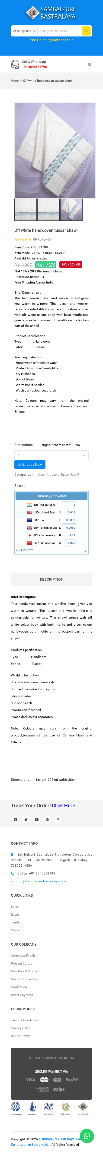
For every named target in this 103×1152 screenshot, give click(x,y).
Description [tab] (51, 579)
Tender (16, 922)
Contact (17, 930)
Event (15, 914)
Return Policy (20, 1036)
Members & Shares (24, 971)
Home (15, 80)
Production (19, 987)
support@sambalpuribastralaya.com (39, 881)
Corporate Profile (23, 955)
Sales (15, 906)
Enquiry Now (30, 465)
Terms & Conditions (25, 1020)
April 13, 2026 (24, 550)
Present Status (21, 963)
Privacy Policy (21, 1028)
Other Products (48, 474)
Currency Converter (51, 496)
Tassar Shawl (70, 474)
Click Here (63, 805)
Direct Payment (22, 995)
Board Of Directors (24, 979)
